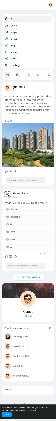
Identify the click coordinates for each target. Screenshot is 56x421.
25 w (15, 197)
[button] (50, 5)
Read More (10, 121)
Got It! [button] (6, 414)
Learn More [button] (32, 410)
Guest (28, 311)
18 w (14, 90)
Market (8, 389)
